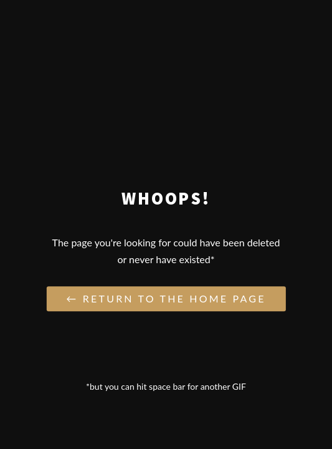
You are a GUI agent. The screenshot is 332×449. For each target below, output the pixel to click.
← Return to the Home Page (165, 299)
